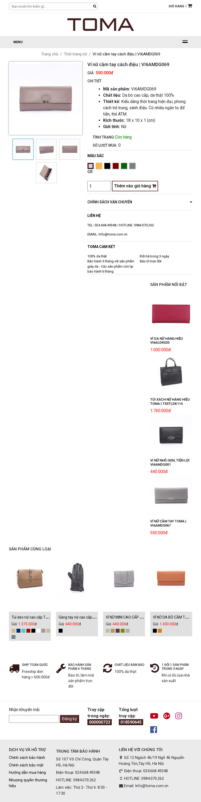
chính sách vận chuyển (139, 201)
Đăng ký (69, 718)
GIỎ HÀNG (180, 5)
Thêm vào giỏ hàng (135, 185)
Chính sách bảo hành (27, 757)
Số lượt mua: (105, 145)
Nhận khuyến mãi (24, 709)
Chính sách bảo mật (26, 765)
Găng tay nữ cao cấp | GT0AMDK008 (88, 617)
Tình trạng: (104, 137)
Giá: (90, 73)
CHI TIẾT (94, 81)
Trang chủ (49, 54)
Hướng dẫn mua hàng (27, 772)
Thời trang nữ (75, 54)
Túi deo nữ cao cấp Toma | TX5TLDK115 (44, 617)
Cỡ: (90, 172)
